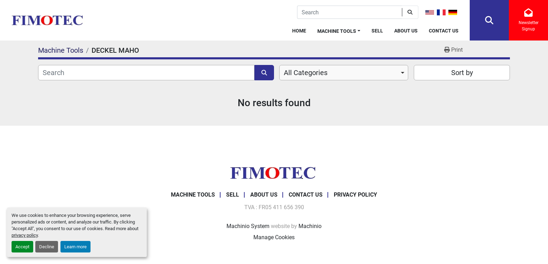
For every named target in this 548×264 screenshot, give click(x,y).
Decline (46, 246)
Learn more (75, 246)
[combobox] (343, 72)
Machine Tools (336, 31)
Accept (22, 246)
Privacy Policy (355, 194)
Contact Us (444, 31)
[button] (338, 30)
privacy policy (25, 235)
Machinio (310, 226)
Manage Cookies (274, 237)
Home (299, 31)
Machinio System (247, 226)
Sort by (462, 72)
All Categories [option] (305, 72)
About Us (406, 31)
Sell (377, 31)
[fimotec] (274, 172)
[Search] (349, 12)
